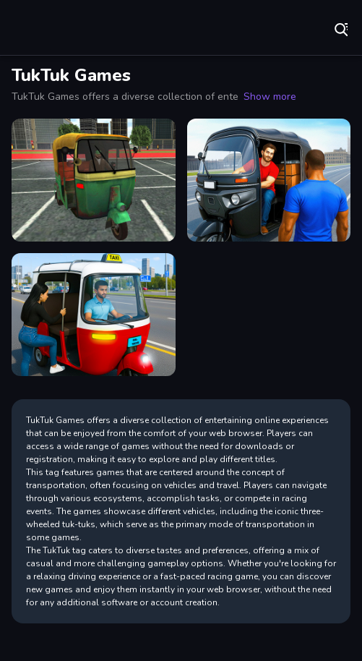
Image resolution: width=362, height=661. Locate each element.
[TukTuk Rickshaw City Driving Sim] (94, 180)
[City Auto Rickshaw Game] (94, 314)
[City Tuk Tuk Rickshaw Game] (269, 180)
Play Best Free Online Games (57, 29)
